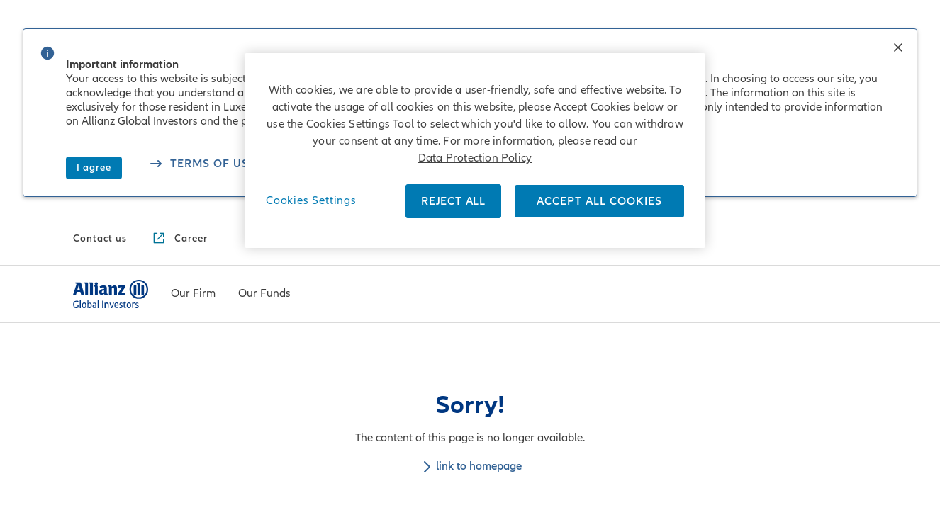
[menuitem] (193, 294)
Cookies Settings (311, 200)
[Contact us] (100, 238)
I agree (94, 168)
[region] (475, 150)
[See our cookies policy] (201, 165)
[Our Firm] (193, 294)
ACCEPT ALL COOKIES (599, 201)
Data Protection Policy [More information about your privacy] (475, 158)
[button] (898, 49)
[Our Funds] (264, 294)
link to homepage (470, 466)
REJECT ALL (453, 201)
